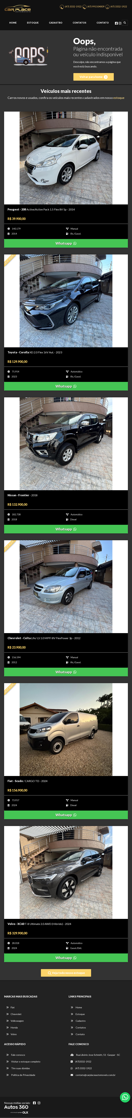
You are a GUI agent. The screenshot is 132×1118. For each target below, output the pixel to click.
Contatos (79, 23)
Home (13, 23)
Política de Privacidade (20, 1075)
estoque (118, 98)
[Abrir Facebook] (34, 1103)
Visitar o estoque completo (23, 1062)
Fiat (10, 1008)
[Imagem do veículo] (66, 158)
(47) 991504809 (95, 6)
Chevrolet (13, 1014)
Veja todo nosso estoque (66, 974)
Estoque (33, 23)
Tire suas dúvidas (18, 1068)
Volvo (11, 1034)
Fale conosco (15, 1055)
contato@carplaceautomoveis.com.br (93, 1075)
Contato (103, 23)
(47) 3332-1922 (73, 6)
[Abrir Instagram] (39, 1103)
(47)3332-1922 (81, 1062)
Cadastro (55, 23)
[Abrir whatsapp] (125, 1097)
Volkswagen (15, 1021)
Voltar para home (94, 78)
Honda (12, 1028)
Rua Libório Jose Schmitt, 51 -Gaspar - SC (95, 1055)
